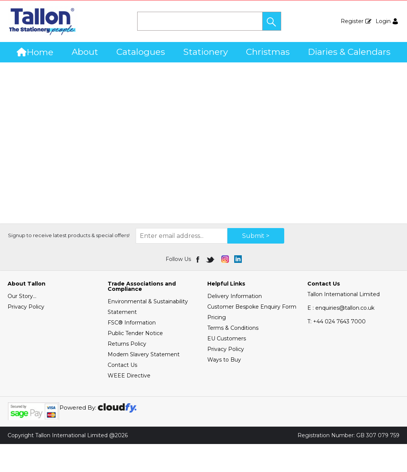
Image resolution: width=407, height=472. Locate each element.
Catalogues (140, 52)
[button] (271, 21)
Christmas (268, 52)
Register (352, 21)
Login (383, 21)
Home (35, 52)
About (85, 52)
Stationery (205, 52)
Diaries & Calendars (349, 52)
